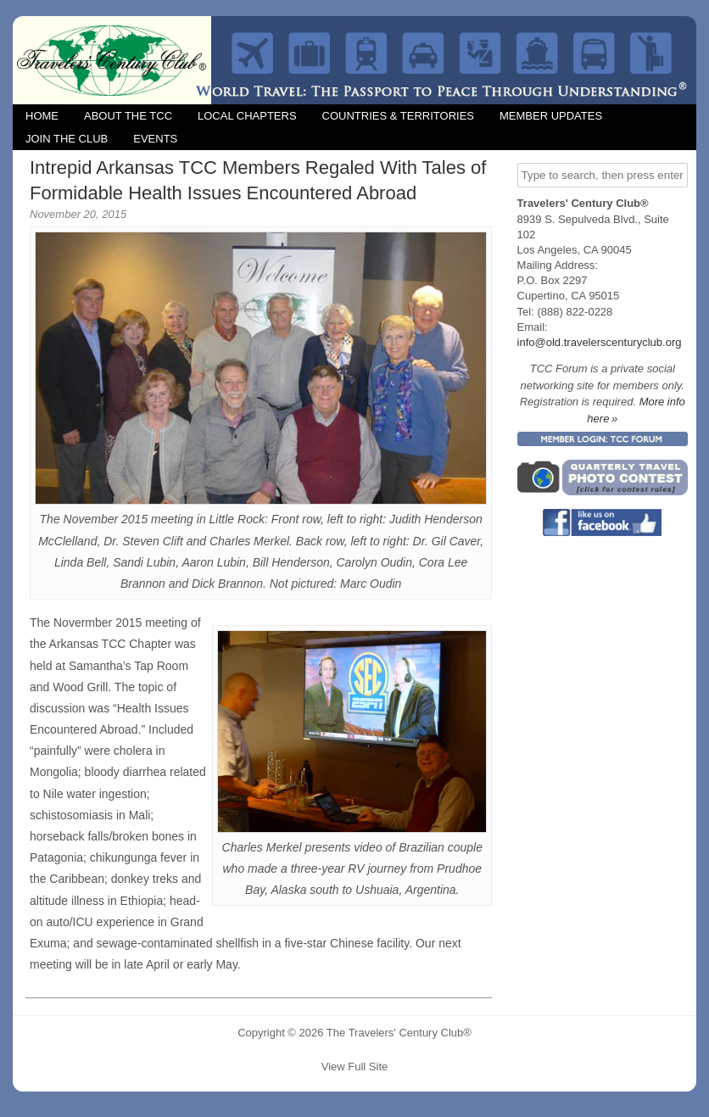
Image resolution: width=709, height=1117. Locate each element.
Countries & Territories (398, 115)
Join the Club (66, 138)
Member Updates (551, 115)
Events (155, 138)
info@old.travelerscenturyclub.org (599, 342)
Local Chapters (247, 115)
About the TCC (128, 115)
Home (42, 115)
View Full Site (354, 1066)
